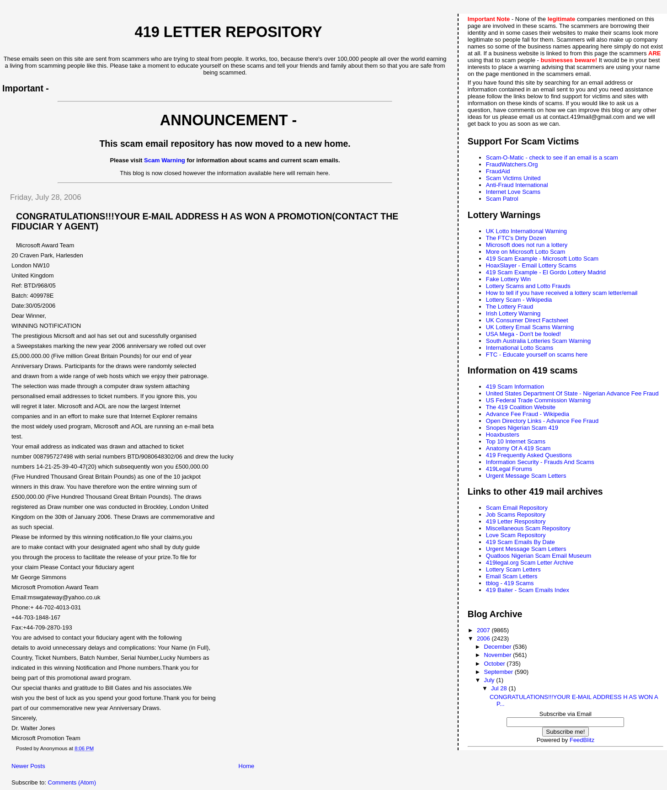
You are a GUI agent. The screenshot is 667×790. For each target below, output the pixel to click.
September (499, 671)
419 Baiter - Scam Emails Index (527, 590)
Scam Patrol (502, 198)
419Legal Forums (509, 468)
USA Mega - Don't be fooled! (523, 334)
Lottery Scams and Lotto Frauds (528, 286)
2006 (484, 638)
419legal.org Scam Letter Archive (530, 562)
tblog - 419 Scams (510, 583)
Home (247, 766)
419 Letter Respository (516, 521)
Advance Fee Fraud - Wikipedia (527, 414)
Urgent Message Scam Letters (526, 475)
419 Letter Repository (228, 32)
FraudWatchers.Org (512, 164)
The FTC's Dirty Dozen (516, 238)
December (498, 646)
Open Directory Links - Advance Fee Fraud (542, 420)
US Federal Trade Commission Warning (538, 400)
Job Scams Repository (515, 514)
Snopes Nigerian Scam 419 (522, 427)
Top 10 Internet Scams (515, 441)
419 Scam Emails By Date (520, 542)
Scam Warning (164, 160)
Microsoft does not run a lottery (526, 244)
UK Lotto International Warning (526, 231)
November (498, 654)
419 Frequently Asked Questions (529, 455)
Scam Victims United (513, 178)
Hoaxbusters (502, 434)
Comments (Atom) (72, 782)
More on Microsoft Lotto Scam (525, 251)
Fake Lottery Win (508, 279)
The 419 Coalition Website (520, 407)
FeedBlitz (582, 740)
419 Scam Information (515, 386)
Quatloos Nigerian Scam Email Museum (538, 555)
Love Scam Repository (516, 535)
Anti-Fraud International (517, 184)
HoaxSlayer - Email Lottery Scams (531, 265)
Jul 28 (499, 688)
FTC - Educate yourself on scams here (537, 354)
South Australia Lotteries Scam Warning (538, 340)
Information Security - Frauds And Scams (540, 462)
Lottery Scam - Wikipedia (519, 299)
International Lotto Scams (519, 347)
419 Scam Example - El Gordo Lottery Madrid (546, 272)
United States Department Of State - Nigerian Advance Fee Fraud (572, 393)
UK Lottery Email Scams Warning (530, 327)
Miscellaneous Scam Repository (528, 528)
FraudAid (498, 171)
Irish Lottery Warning (513, 313)
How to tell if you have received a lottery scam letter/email (562, 292)
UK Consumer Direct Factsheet (527, 320)
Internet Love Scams (513, 191)
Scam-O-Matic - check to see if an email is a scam (552, 157)
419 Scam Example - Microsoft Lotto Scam (542, 258)
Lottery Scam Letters (513, 569)
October (495, 663)
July (490, 680)
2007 (484, 630)
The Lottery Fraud (509, 306)
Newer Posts (28, 766)
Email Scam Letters (512, 576)
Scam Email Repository (517, 507)
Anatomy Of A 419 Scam (518, 448)
